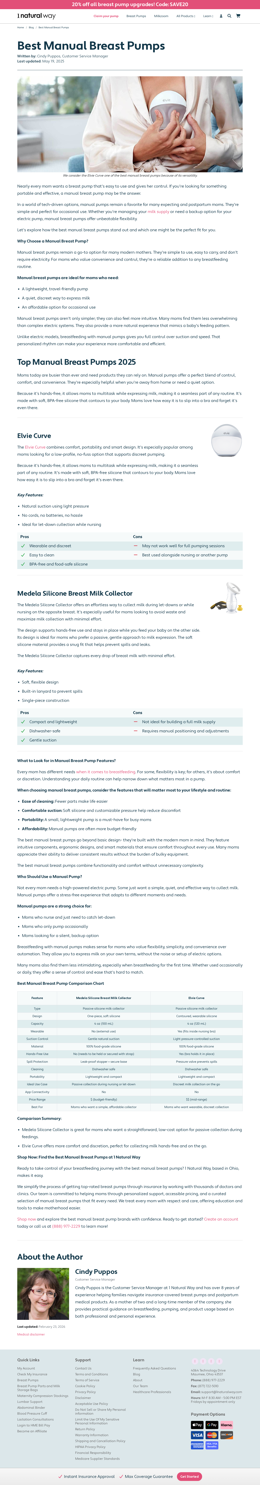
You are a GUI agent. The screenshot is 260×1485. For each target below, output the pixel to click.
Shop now (26, 1219)
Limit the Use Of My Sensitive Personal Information (97, 1421)
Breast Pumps (136, 16)
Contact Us (83, 1368)
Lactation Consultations (35, 1419)
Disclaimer (83, 1398)
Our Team (140, 1386)
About (137, 1380)
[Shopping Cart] (238, 16)
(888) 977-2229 (66, 1226)
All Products (185, 16)
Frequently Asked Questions (154, 1368)
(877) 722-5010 (208, 1386)
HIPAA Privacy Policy (90, 1447)
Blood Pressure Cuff (32, 1414)
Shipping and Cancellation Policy (100, 1441)
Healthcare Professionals (152, 1392)
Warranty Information (91, 1435)
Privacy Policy (85, 1392)
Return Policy (85, 1429)
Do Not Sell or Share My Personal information (100, 1412)
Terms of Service (87, 1380)
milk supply (158, 211)
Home (20, 27)
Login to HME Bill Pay (33, 1425)
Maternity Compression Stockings (42, 1396)
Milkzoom (161, 16)
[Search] (229, 16)
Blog (31, 27)
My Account (26, 1368)
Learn (207, 16)
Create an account (221, 1219)
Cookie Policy (85, 1386)
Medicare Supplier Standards (97, 1459)
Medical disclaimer (31, 1334)
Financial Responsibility (93, 1453)
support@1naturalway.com (221, 1392)
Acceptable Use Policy (91, 1404)
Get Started (189, 1477)
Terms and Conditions (91, 1374)
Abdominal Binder (31, 1408)
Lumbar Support (29, 1402)
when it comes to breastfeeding (105, 772)
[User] (221, 16)
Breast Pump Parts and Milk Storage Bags (38, 1388)
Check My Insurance (32, 1374)
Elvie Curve (35, 447)
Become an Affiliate (32, 1431)
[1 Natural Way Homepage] (36, 16)
